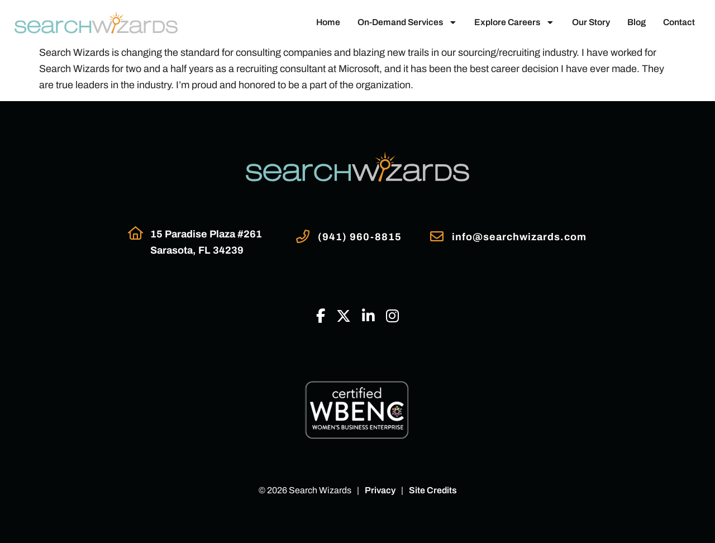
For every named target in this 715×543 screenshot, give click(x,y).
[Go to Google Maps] (135, 233)
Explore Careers (514, 22)
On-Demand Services (407, 22)
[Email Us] (437, 236)
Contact (679, 22)
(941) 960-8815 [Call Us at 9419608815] (360, 236)
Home (328, 22)
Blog (636, 22)
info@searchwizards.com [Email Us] (519, 236)
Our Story (591, 22)
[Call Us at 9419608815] (302, 236)
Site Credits (433, 490)
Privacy (380, 490)
